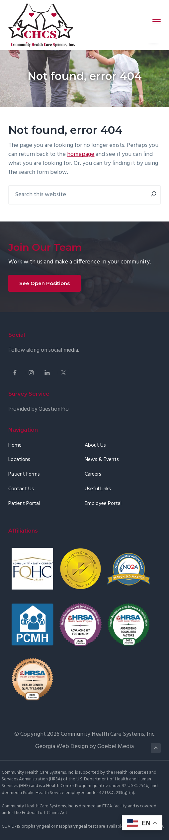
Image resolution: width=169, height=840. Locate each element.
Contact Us (21, 489)
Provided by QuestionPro (38, 409)
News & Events (102, 460)
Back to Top (156, 748)
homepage (80, 154)
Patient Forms (24, 474)
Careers (93, 474)
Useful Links (98, 489)
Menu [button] (153, 21)
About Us (95, 445)
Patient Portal (24, 504)
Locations (19, 460)
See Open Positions (44, 283)
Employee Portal (103, 504)
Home (15, 445)
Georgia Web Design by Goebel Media (84, 746)
